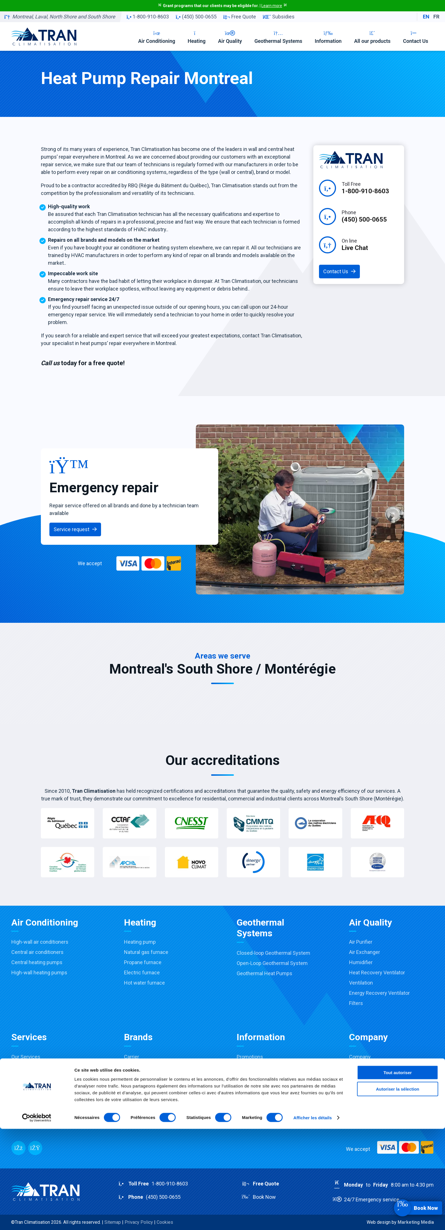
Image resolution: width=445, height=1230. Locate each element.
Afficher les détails (312, 1218)
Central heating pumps (36, 962)
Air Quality (230, 37)
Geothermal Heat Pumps (264, 973)
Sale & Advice (26, 1067)
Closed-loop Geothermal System (273, 953)
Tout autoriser (397, 1173)
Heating (196, 37)
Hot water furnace (144, 983)
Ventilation (361, 983)
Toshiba (133, 1067)
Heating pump (140, 942)
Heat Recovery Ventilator (377, 972)
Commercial (25, 1108)
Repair (18, 1098)
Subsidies (279, 17)
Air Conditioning (156, 37)
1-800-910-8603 (148, 17)
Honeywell (136, 1087)
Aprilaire (133, 1098)
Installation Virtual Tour (37, 1118)
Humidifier (361, 962)
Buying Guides (253, 1098)
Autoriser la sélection (397, 1190)
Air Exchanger (364, 952)
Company (360, 1057)
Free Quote (239, 17)
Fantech (133, 1108)
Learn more (271, 5)
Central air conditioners (37, 952)
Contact (358, 1077)
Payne (131, 1077)
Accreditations (253, 1077)
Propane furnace (142, 962)
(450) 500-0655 (196, 17)
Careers (358, 1067)
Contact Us (415, 37)
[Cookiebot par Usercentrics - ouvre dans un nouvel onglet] (37, 1219)
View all (132, 1118)
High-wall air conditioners (39, 942)
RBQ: (375, 1100)
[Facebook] (18, 1148)
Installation (23, 1077)
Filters (356, 1003)
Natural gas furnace (146, 952)
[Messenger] (35, 1148)
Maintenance (26, 1087)
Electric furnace (142, 972)
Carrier (131, 1057)
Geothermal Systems (278, 37)
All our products (372, 37)
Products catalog (256, 1108)
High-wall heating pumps (39, 972)
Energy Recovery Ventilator (379, 993)
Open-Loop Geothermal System (272, 963)
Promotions (250, 1057)
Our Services (25, 1057)
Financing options (256, 1087)
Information (328, 37)
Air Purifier (360, 942)
